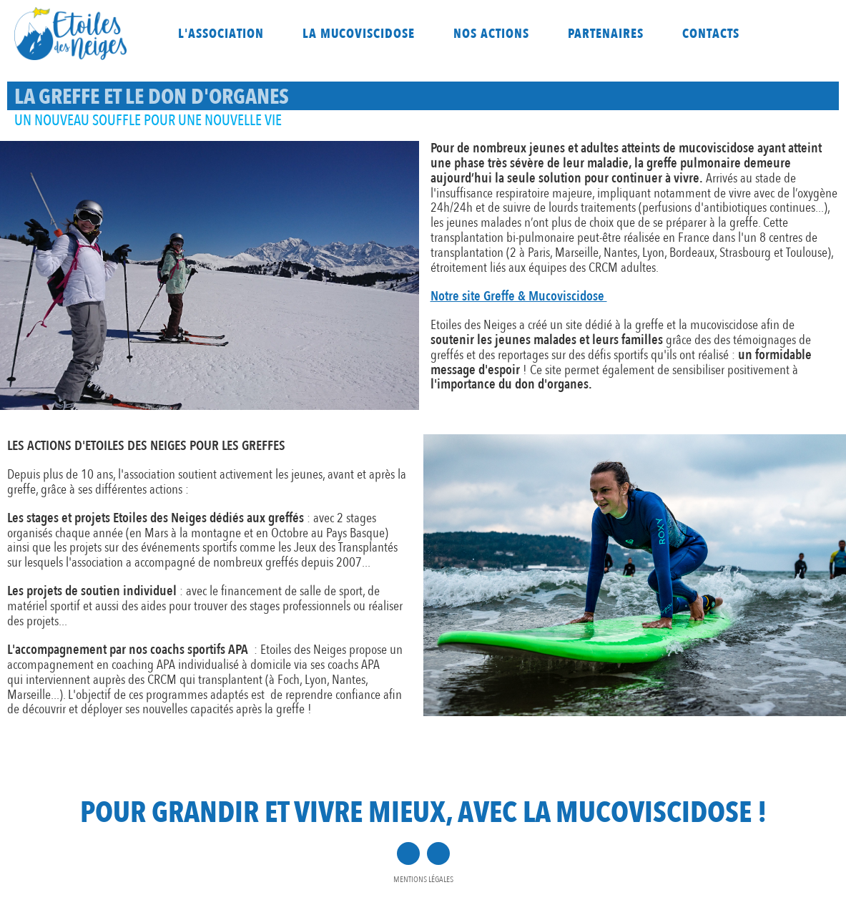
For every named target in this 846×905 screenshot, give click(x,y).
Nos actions (491, 34)
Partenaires (606, 34)
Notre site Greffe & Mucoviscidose (519, 296)
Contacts (710, 34)
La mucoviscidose (359, 34)
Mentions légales (423, 879)
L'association (221, 34)
